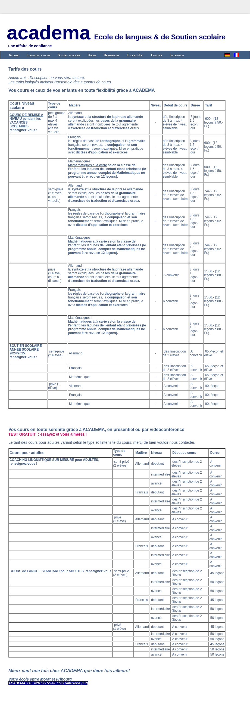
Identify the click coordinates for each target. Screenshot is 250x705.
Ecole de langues (38, 55)
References (112, 55)
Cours (92, 55)
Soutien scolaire (69, 55)
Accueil (14, 55)
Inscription (177, 55)
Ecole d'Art (135, 55)
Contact (156, 55)
